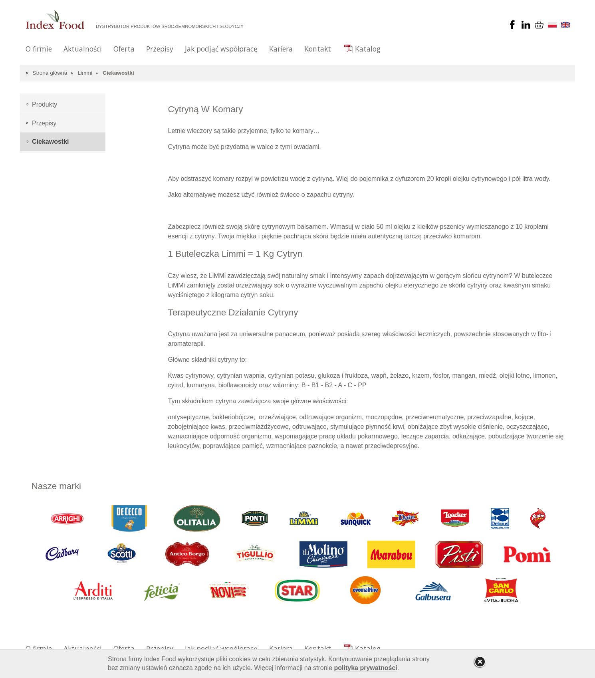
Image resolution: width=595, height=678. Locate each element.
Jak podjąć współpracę (221, 49)
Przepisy (159, 49)
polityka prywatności (365, 667)
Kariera (281, 49)
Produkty (44, 104)
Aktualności (82, 49)
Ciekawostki (118, 73)
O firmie (39, 49)
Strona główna (49, 73)
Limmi (85, 73)
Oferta (124, 49)
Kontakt (317, 49)
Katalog (368, 49)
